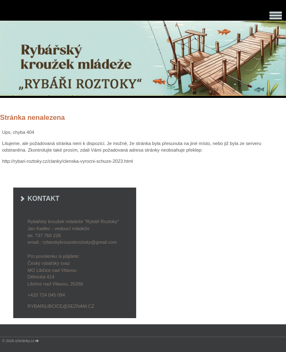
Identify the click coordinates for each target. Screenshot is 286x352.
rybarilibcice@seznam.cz (61, 306)
